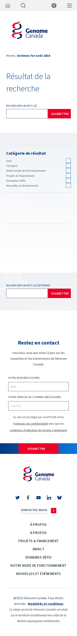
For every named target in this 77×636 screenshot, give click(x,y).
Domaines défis (16, 181)
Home (10, 55)
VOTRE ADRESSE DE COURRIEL (34, 397)
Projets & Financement (20, 176)
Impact (38, 549)
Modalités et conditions (45, 604)
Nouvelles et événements (22, 185)
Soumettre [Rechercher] (60, 114)
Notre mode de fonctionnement (26, 170)
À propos (11, 166)
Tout (8, 161)
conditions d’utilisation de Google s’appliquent (38, 430)
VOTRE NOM (24, 377)
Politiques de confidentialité (30, 423)
